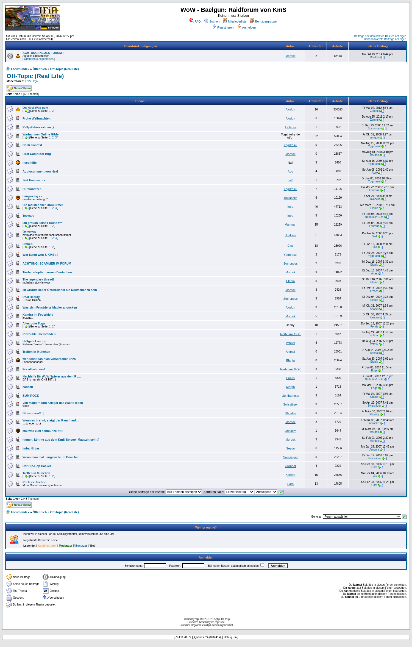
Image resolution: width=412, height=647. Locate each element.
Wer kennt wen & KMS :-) (40, 254)
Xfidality (290, 413)
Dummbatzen (32, 189)
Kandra (374, 317)
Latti (290, 180)
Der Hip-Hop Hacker (37, 466)
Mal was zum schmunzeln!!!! (43, 430)
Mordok (290, 55)
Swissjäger (290, 404)
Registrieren (222, 27)
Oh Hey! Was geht (35, 107)
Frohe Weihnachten (37, 118)
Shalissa (290, 235)
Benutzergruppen (264, 21)
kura (290, 206)
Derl (374, 236)
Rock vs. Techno (34, 482)
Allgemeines (45, 58)
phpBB (198, 619)
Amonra (374, 449)
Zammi (374, 110)
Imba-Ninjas (31, 448)
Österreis (29, 232)
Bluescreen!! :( (33, 413)
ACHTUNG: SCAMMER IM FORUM (47, 263)
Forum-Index (20, 69)
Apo (290, 171)
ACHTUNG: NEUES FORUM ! (43, 52)
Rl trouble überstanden (39, 334)
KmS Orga (31, 81)
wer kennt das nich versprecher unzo (49, 358)
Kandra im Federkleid (38, 314)
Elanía (374, 208)
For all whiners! (34, 369)
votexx (374, 335)
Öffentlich (30, 58)
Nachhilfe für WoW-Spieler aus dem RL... (52, 376)
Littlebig (290, 127)
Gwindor (290, 466)
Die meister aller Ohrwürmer (43, 205)
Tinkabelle (290, 197)
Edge (374, 370)
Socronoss (374, 128)
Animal (290, 351)
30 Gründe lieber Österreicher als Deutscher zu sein (60, 289)
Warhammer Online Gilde (41, 134)
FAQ (195, 21)
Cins (291, 245)
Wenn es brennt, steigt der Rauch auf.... (51, 420)
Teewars (28, 215)
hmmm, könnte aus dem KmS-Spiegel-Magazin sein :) (61, 439)
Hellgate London (34, 341)
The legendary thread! (38, 279)
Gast (374, 467)
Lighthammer (290, 395)
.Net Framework (34, 180)
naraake (374, 423)
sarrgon (374, 137)
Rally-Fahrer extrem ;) (38, 127)
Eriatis (290, 378)
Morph (290, 386)
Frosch (374, 291)
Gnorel (374, 396)
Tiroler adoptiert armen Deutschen (47, 272)
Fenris (374, 326)
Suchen (211, 21)
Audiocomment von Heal (40, 171)
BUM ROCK (31, 395)
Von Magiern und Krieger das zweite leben (53, 402)
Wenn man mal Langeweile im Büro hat (51, 457)
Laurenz (374, 190)
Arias (374, 273)
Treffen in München (36, 351)
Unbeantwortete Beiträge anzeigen (385, 39)
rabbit (230, 625)
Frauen (28, 244)
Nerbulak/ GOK (374, 216)
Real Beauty (31, 297)
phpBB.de (219, 622)
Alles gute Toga (34, 323)
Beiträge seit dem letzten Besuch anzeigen (380, 36)
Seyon (290, 448)
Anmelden (246, 27)
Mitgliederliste (234, 21)
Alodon (290, 109)
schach (28, 386)
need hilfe (30, 162)
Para (290, 483)
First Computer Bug (37, 153)
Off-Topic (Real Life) (64, 69)
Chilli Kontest (32, 145)
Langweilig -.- (32, 196)
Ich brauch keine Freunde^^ (43, 222)
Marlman (290, 224)
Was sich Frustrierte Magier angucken (50, 307)
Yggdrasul (290, 145)
